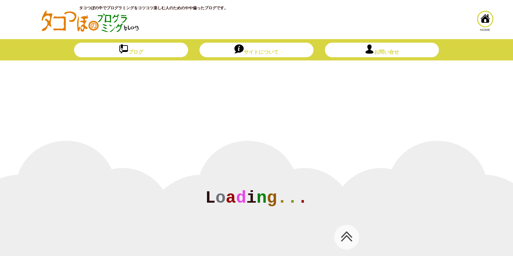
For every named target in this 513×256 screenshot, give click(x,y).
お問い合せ (382, 49)
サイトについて (256, 49)
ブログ (131, 49)
